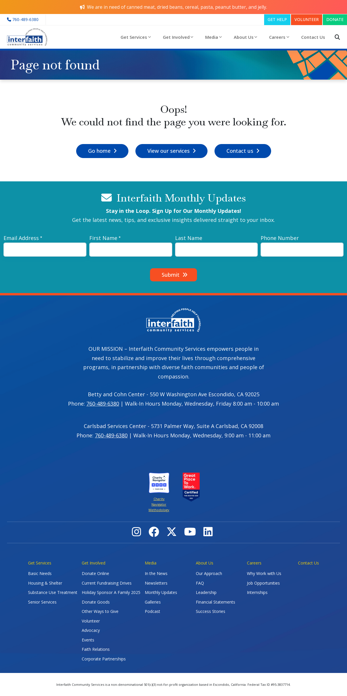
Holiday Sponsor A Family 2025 (111, 592)
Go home (99, 150)
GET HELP (277, 19)
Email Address (21, 237)
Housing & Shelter (45, 583)
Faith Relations (96, 649)
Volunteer (91, 621)
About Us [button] (244, 37)
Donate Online (95, 573)
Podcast (152, 611)
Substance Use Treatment (52, 592)
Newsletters (156, 583)
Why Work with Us (264, 573)
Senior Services (42, 602)
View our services (168, 150)
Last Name (188, 237)
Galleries (153, 602)
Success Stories (210, 611)
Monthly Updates (161, 592)
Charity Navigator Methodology (159, 504)
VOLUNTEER (306, 19)
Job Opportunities (263, 583)
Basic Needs (40, 573)
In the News (156, 573)
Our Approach (209, 573)
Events (88, 640)
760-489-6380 (102, 403)
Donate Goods (96, 602)
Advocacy (91, 630)
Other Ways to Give (100, 611)
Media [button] (211, 37)
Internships (257, 592)
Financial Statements (215, 602)
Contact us (239, 150)
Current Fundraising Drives (107, 583)
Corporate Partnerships (104, 659)
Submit (170, 274)
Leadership (206, 592)
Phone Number (280, 237)
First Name (103, 237)
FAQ (200, 583)
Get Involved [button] (176, 37)
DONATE (334, 19)
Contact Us (313, 37)
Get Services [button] (134, 37)
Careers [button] (277, 37)
